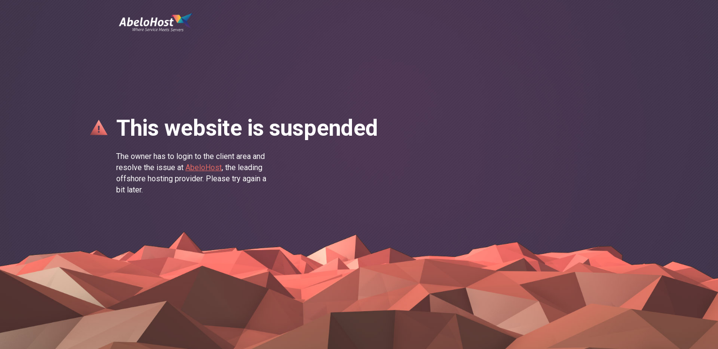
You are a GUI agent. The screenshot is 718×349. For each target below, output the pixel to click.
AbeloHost (203, 167)
